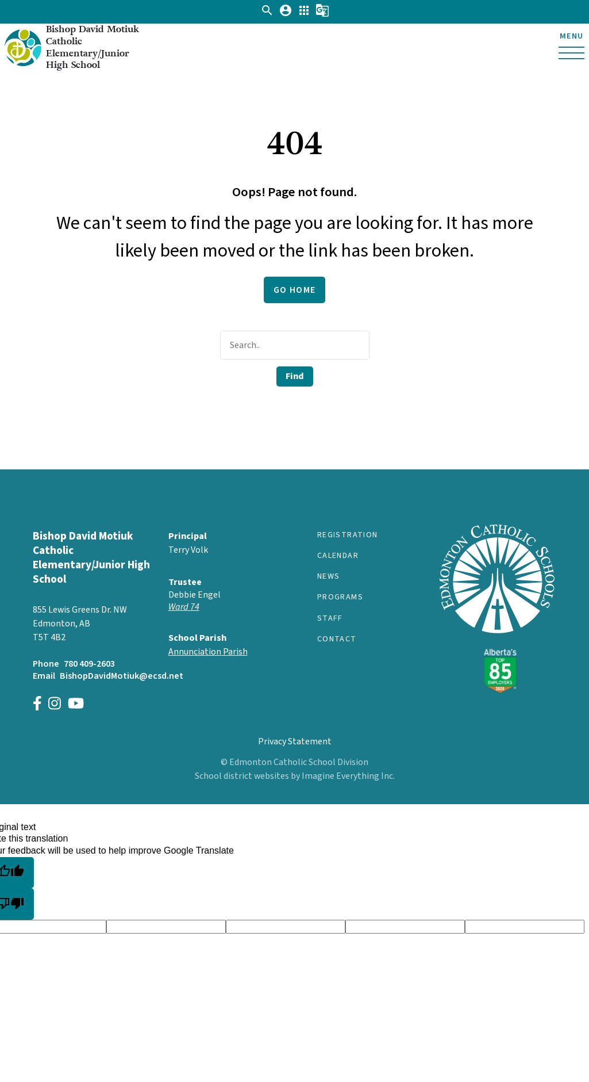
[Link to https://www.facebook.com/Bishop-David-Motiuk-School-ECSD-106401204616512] (37, 705)
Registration (347, 535)
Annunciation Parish (208, 651)
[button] (267, 14)
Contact (337, 639)
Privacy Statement (295, 741)
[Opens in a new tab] (227, 607)
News (328, 576)
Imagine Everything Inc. (348, 776)
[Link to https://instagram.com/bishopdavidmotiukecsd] (54, 705)
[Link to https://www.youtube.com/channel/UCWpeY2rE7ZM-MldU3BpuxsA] (76, 705)
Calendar (338, 555)
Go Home (295, 290)
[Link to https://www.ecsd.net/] (497, 690)
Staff (330, 618)
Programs (340, 597)
